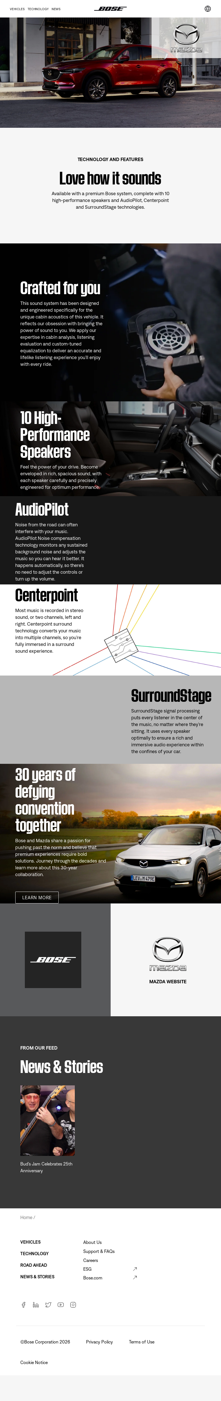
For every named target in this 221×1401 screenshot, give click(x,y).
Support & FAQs (99, 1251)
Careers (90, 1260)
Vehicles (17, 9)
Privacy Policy (100, 1341)
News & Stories (37, 1276)
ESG (87, 1269)
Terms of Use (142, 1341)
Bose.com (92, 1277)
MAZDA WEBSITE (168, 981)
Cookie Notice (34, 1362)
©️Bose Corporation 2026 (45, 1341)
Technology (38, 9)
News (56, 9)
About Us (92, 1242)
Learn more (37, 897)
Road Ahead (33, 1265)
